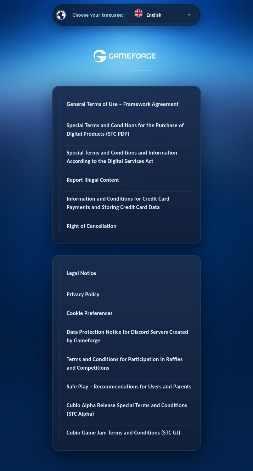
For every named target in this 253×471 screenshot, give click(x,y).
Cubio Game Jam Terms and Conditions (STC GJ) (123, 432)
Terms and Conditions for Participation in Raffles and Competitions (124, 363)
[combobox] (161, 15)
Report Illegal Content (93, 179)
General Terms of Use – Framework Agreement (123, 104)
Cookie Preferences (90, 313)
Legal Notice (81, 273)
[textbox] (161, 13)
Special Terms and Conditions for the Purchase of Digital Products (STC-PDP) (125, 129)
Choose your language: (98, 15)
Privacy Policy (83, 294)
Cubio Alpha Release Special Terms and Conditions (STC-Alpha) (127, 409)
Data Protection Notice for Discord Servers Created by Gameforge (127, 336)
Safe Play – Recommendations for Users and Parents (129, 386)
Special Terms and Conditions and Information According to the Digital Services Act (122, 156)
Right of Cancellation (92, 226)
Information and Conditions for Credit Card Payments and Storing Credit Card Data (118, 203)
